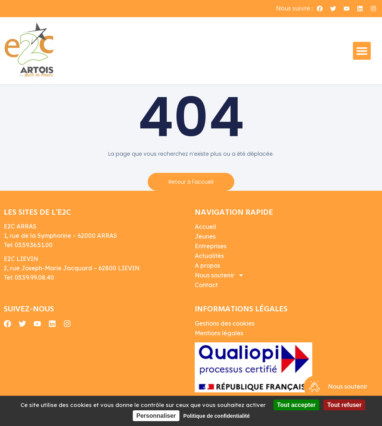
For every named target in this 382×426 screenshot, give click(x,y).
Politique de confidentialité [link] (216, 416)
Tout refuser (344, 405)
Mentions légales (219, 333)
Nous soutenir (219, 275)
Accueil (205, 226)
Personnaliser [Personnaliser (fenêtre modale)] (156, 416)
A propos (207, 265)
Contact (206, 285)
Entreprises (210, 246)
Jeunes (205, 236)
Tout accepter (296, 405)
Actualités (209, 255)
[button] (362, 51)
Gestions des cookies (224, 323)
